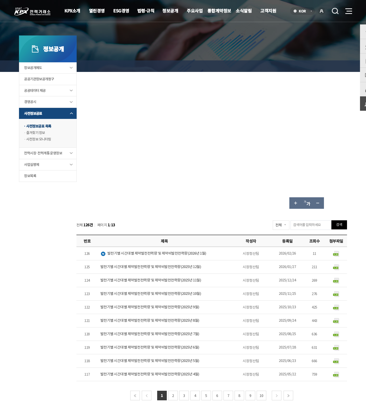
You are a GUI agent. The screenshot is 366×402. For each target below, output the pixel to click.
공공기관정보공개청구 (50, 89)
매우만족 (243, 311)
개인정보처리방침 (117, 359)
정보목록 (40, 187)
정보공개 (170, 10)
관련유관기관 (264, 360)
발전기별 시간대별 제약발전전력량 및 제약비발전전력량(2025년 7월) (167, 197)
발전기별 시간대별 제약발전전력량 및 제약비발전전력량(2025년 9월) (167, 170)
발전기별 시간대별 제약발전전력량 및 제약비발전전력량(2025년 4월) (167, 237)
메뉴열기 (348, 9)
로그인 (321, 11)
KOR (304, 11)
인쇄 (331, 66)
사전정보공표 (44, 123)
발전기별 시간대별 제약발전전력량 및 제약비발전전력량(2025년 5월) (167, 224)
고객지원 (268, 10)
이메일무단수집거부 (153, 360)
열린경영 (97, 10)
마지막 (293, 258)
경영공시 (40, 112)
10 (266, 258)
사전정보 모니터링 (50, 150)
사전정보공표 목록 (50, 136)
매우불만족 (324, 311)
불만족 (300, 311)
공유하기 (319, 66)
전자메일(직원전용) (227, 360)
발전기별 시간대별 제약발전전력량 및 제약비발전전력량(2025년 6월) (167, 210)
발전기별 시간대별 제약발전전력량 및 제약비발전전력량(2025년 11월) (168, 143)
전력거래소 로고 (32, 11)
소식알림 (244, 10)
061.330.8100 (172, 374)
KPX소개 (72, 10)
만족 (264, 311)
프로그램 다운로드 (190, 360)
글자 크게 (285, 66)
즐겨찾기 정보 (47, 143)
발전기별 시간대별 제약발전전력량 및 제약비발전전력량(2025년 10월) (168, 157)
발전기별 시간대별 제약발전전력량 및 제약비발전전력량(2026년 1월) (171, 116)
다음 (281, 258)
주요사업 (195, 10)
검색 (335, 11)
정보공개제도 (44, 77)
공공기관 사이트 (310, 360)
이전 (151, 258)
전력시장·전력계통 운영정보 (54, 164)
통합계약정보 (219, 10)
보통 (281, 311)
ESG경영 (121, 10)
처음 (140, 258)
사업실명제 (42, 175)
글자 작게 (308, 66)
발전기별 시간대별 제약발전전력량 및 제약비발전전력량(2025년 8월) (167, 183)
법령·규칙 (146, 10)
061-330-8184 (173, 297)
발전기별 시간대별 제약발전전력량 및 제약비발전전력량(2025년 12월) (168, 130)
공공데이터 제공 (45, 100)
